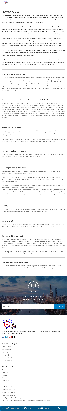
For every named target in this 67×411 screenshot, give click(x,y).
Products (5, 375)
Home (4, 369)
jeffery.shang (10, 395)
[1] (9, 324)
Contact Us (5, 381)
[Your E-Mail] (27, 306)
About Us (5, 372)
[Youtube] (10, 337)
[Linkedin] (6, 337)
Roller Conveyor (7, 352)
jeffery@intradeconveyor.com (15, 398)
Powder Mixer (6, 355)
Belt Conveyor (6, 349)
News (3, 378)
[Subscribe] (59, 306)
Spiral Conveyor (7, 347)
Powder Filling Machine (9, 358)
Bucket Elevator (7, 361)
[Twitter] (13, 337)
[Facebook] (3, 337)
